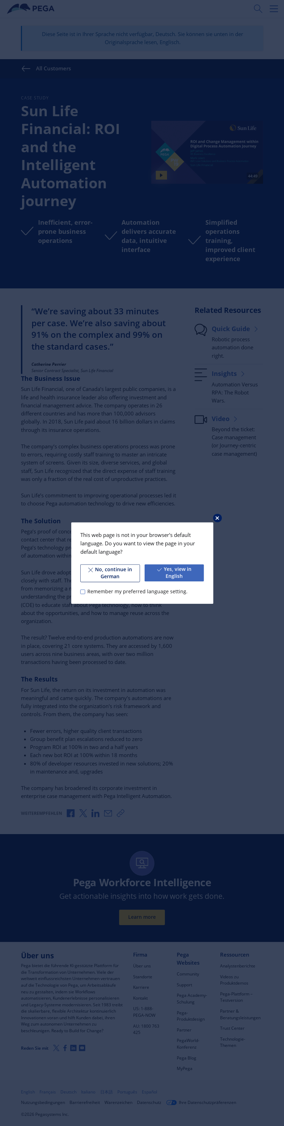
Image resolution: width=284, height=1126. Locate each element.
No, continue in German (110, 573)
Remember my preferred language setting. (137, 591)
